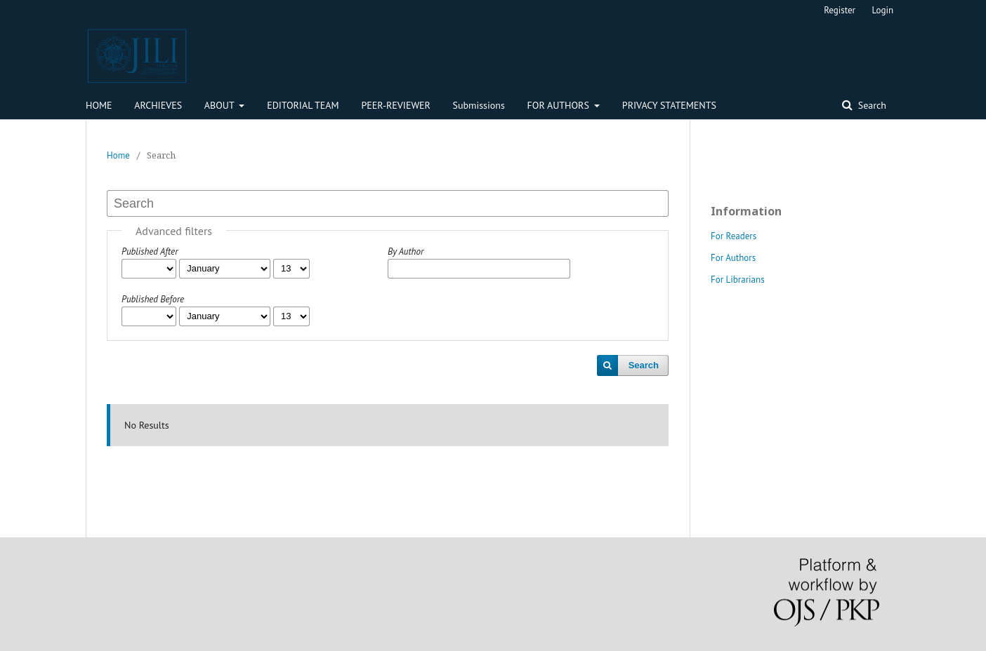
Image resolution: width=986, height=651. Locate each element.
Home (118, 155)
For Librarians (738, 280)
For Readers (733, 236)
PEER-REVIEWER (395, 105)
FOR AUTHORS (559, 105)
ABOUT (220, 105)
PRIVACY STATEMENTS (669, 105)
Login (883, 10)
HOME (99, 105)
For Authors (733, 258)
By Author (405, 251)
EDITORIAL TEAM (303, 105)
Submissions (479, 105)
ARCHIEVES (158, 105)
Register (839, 10)
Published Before (152, 299)
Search (870, 105)
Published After (149, 251)
